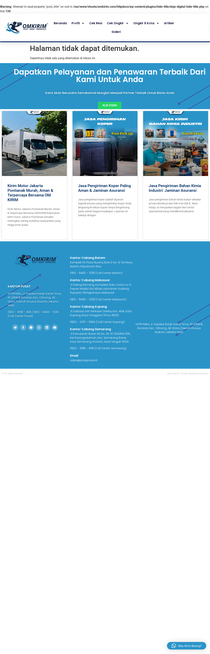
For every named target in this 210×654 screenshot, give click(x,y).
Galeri (116, 32)
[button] (186, 645)
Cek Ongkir (118, 23)
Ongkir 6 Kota (146, 23)
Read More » (15, 234)
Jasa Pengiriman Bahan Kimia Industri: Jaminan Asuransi (175, 188)
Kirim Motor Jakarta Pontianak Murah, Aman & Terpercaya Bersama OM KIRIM (30, 193)
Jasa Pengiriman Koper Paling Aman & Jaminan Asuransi (104, 188)
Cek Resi (95, 23)
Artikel (169, 23)
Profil (78, 23)
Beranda (60, 23)
